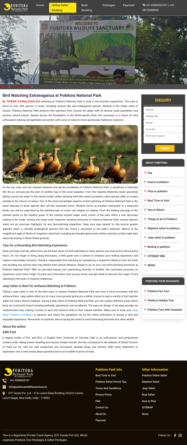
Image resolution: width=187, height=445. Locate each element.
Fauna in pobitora (158, 182)
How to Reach (155, 209)
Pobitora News (20, 86)
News (145, 414)
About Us (101, 414)
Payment (128, 5)
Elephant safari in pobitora (163, 228)
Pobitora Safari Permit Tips (111, 381)
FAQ (98, 401)
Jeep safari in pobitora (161, 237)
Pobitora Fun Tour (158, 291)
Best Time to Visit (158, 200)
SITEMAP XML (156, 256)
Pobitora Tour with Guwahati (164, 309)
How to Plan (149, 401)
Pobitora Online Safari (154, 375)
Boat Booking (86, 7)
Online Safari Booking (60, 7)
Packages (108, 5)
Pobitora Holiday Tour (160, 300)
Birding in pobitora (158, 246)
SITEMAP (147, 407)
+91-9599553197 (16, 380)
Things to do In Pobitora (162, 219)
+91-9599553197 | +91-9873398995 (158, 7)
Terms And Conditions (108, 388)
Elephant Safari (150, 381)
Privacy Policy (104, 394)
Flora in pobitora (157, 191)
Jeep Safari (148, 388)
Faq (149, 172)
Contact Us (102, 407)
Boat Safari (148, 394)
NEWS (151, 265)
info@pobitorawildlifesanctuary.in (25, 386)
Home (40, 5)
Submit (164, 148)
